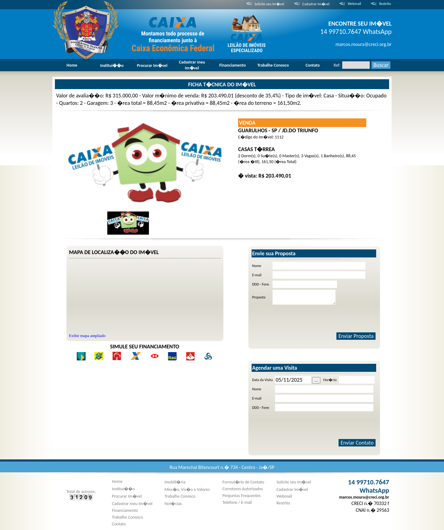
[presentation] (319, 318)
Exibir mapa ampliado (87, 335)
